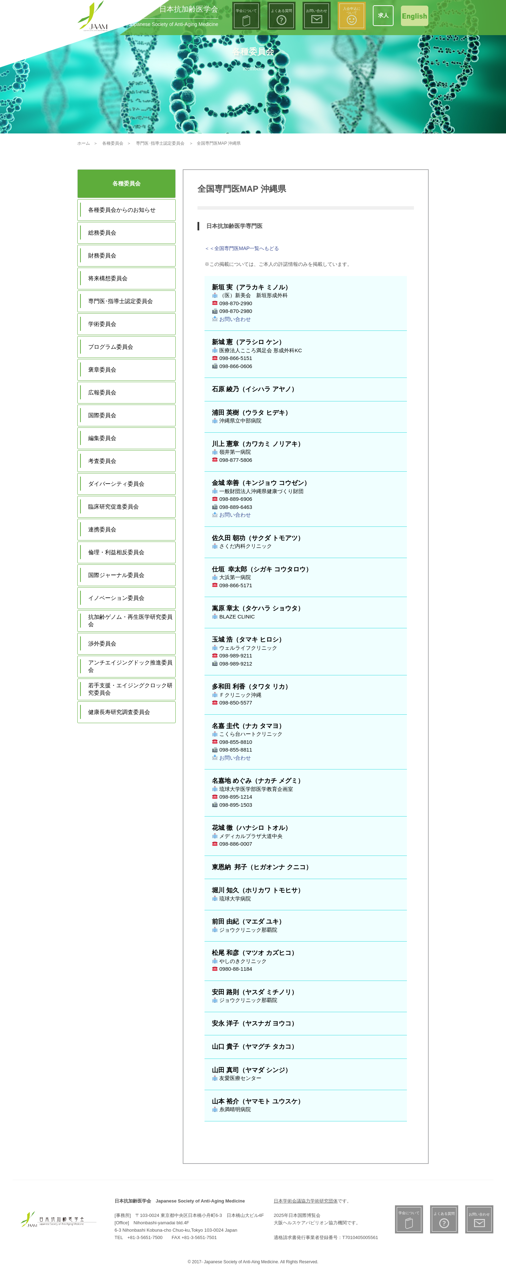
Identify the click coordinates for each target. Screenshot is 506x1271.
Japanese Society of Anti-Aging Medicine (173, 24)
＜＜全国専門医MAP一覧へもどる (242, 248)
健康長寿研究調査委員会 (119, 712)
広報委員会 (102, 392)
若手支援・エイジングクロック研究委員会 (130, 689)
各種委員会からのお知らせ (122, 210)
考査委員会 (102, 461)
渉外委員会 (102, 644)
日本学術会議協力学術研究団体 (306, 1201)
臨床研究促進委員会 (113, 507)
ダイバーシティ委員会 (116, 484)
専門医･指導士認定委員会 (120, 301)
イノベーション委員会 (116, 598)
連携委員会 (102, 529)
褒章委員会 (102, 370)
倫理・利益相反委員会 (116, 552)
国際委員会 (102, 415)
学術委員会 (102, 324)
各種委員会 (126, 183)
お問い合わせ (231, 319)
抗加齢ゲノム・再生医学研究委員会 (130, 620)
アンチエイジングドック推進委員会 (130, 666)
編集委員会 (102, 438)
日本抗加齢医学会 (188, 9)
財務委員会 (102, 255)
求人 (383, 15)
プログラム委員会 (110, 347)
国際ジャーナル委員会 (116, 575)
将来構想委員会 (108, 278)
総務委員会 (102, 233)
